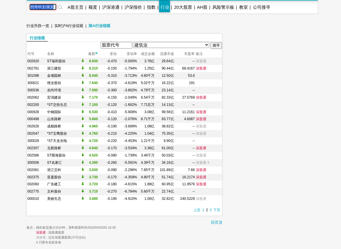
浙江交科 (54, 170)
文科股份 (54, 191)
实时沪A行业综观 (69, 26)
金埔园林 (54, 76)
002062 (33, 97)
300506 (33, 163)
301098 (33, 76)
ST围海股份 (56, 155)
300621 (33, 83)
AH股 (202, 7)
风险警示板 (223, 7)
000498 (33, 119)
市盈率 (189, 54)
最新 (93, 54)
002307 (33, 148)
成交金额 (148, 54)
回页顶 (216, 222)
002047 (33, 133)
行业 (165, 7)
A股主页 (76, 7)
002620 (33, 61)
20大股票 (183, 7)
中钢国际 (54, 112)
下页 (216, 210)
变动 (113, 54)
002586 (33, 155)
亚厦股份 (54, 177)
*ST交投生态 (57, 105)
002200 (33, 105)
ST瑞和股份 (56, 61)
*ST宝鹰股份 (57, 133)
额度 (92, 7)
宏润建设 (54, 97)
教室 (243, 7)
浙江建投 (54, 68)
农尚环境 (54, 90)
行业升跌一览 (37, 26)
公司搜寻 (261, 7)
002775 (33, 191)
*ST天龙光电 (57, 141)
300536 (33, 90)
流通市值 (167, 54)
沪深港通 (111, 7)
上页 (196, 210)
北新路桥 (54, 148)
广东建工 (54, 184)
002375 (33, 177)
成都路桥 (54, 126)
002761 (33, 68)
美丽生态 (54, 199)
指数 (151, 7)
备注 (199, 54)
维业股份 (54, 83)
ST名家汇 (54, 163)
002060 (33, 184)
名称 (50, 54)
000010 (33, 199)
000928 (33, 112)
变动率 (132, 54)
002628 (33, 126)
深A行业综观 (99, 26)
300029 (33, 141)
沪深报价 (133, 7)
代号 (30, 54)
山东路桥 (54, 119)
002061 (33, 170)
